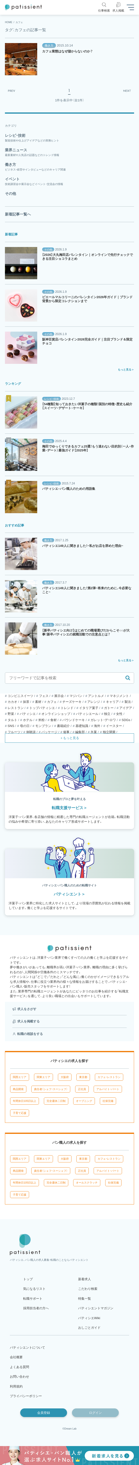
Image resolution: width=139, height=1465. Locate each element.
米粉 (41, 720)
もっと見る (124, 369)
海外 (97, 726)
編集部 (80, 732)
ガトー (109, 708)
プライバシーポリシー (26, 1396)
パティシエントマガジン (95, 1308)
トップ (28, 1279)
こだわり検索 (87, 1289)
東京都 (83, 1077)
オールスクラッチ (87, 1182)
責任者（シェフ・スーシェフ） (51, 1089)
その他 (48, 249)
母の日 (25, 726)
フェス (44, 696)
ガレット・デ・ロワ (103, 720)
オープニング (84, 1100)
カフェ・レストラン (109, 1077)
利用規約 (16, 1386)
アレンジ (93, 702)
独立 (107, 714)
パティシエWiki (89, 1318)
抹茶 (26, 702)
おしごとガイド (89, 1327)
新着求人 (84, 1279)
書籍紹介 (63, 726)
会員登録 (43, 1413)
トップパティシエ (42, 708)
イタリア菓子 (88, 708)
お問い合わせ (19, 1376)
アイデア (125, 708)
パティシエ (28, 714)
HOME (8, 22)
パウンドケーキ (73, 720)
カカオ (12, 702)
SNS (11, 726)
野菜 (11, 714)
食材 (53, 720)
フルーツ (14, 732)
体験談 (31, 732)
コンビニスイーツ (20, 696)
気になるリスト (34, 1289)
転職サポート (32, 1298)
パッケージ (49, 732)
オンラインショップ (55, 714)
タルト (12, 720)
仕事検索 (104, 10)
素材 (38, 702)
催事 (66, 732)
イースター (114, 726)
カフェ (52, 702)
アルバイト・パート (107, 1089)
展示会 (59, 696)
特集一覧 (84, 1298)
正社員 (82, 1089)
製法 (127, 702)
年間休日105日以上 (24, 1100)
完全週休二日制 (56, 1100)
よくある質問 (19, 1367)
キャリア (112, 702)
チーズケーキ (72, 702)
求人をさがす (26, 1009)
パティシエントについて (27, 1347)
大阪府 (65, 1077)
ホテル (28, 720)
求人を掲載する (28, 1021)
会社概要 (16, 1357)
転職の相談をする (30, 1034)
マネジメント (119, 696)
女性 (119, 714)
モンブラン (43, 726)
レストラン (16, 708)
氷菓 (93, 732)
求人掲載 (118, 10)
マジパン (76, 696)
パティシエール (87, 714)
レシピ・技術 (51, 398)
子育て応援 (19, 1112)
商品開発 (18, 1089)
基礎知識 (81, 726)
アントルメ (96, 696)
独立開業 (109, 732)
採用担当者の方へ (36, 1308)
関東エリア (43, 1077)
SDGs (126, 720)
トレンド (67, 708)
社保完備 (108, 1100)
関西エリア (19, 1077)
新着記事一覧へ (18, 214)
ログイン (95, 1413)
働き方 (49, 45)
